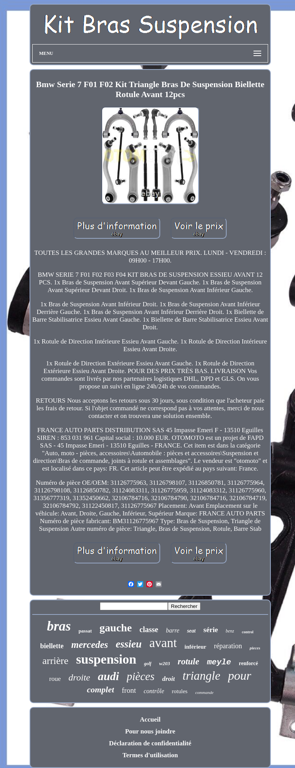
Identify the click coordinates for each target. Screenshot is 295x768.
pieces (255, 648)
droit (168, 678)
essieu (129, 644)
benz (229, 631)
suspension (106, 659)
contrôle (154, 691)
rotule (188, 661)
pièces (140, 676)
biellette (52, 646)
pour (239, 675)
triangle (201, 675)
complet (100, 689)
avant (163, 643)
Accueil (150, 719)
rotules (179, 691)
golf (147, 663)
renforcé (248, 663)
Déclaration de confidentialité (150, 743)
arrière (55, 660)
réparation (228, 646)
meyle (219, 662)
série (210, 630)
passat (85, 631)
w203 (164, 663)
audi (108, 676)
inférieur (195, 647)
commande (204, 692)
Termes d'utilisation (150, 755)
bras (59, 626)
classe (148, 629)
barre (172, 630)
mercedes (89, 644)
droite (79, 677)
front (129, 690)
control (247, 632)
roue (55, 678)
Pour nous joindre (150, 731)
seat (191, 631)
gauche (115, 628)
